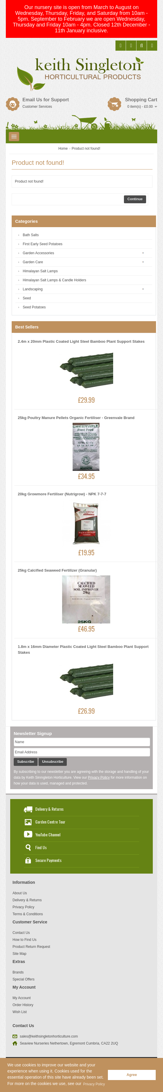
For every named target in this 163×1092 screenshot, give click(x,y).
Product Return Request (31, 947)
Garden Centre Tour (50, 822)
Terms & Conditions (28, 914)
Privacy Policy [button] (94, 1084)
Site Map (19, 954)
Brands (18, 972)
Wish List (20, 1012)
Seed (27, 298)
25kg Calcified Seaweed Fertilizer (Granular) (57, 570)
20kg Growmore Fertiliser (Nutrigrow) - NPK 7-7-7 (62, 494)
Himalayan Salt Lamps (40, 271)
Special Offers (23, 979)
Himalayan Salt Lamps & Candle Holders (54, 280)
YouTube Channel (47, 834)
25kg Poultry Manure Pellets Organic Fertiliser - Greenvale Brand (76, 418)
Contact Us (21, 933)
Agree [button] (132, 1075)
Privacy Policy (99, 777)
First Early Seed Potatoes (42, 244)
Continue (135, 199)
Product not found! (86, 148)
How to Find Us (24, 940)
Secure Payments (48, 860)
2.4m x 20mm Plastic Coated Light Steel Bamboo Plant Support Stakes (81, 341)
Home (63, 148)
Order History (23, 1005)
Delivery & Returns (49, 809)
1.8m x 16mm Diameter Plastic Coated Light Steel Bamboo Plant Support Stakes (83, 649)
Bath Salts (31, 235)
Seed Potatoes (34, 307)
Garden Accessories (38, 253)
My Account (22, 998)
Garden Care (33, 262)
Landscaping (33, 289)
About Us (20, 893)
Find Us (41, 847)
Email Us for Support (45, 99)
